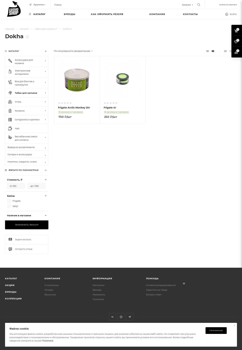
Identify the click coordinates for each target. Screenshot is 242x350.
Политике (47, 340)
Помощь (152, 278)
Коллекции (13, 298)
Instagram (121, 316)
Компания (52, 278)
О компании (52, 285)
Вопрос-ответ (154, 294)
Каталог (11, 278)
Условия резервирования (161, 285)
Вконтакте (112, 316)
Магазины (98, 285)
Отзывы (49, 289)
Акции (10, 285)
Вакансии (50, 294)
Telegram (129, 316)
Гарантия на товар (156, 289)
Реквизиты (99, 294)
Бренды (10, 291)
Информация (102, 278)
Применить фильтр (27, 225)
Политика (98, 299)
